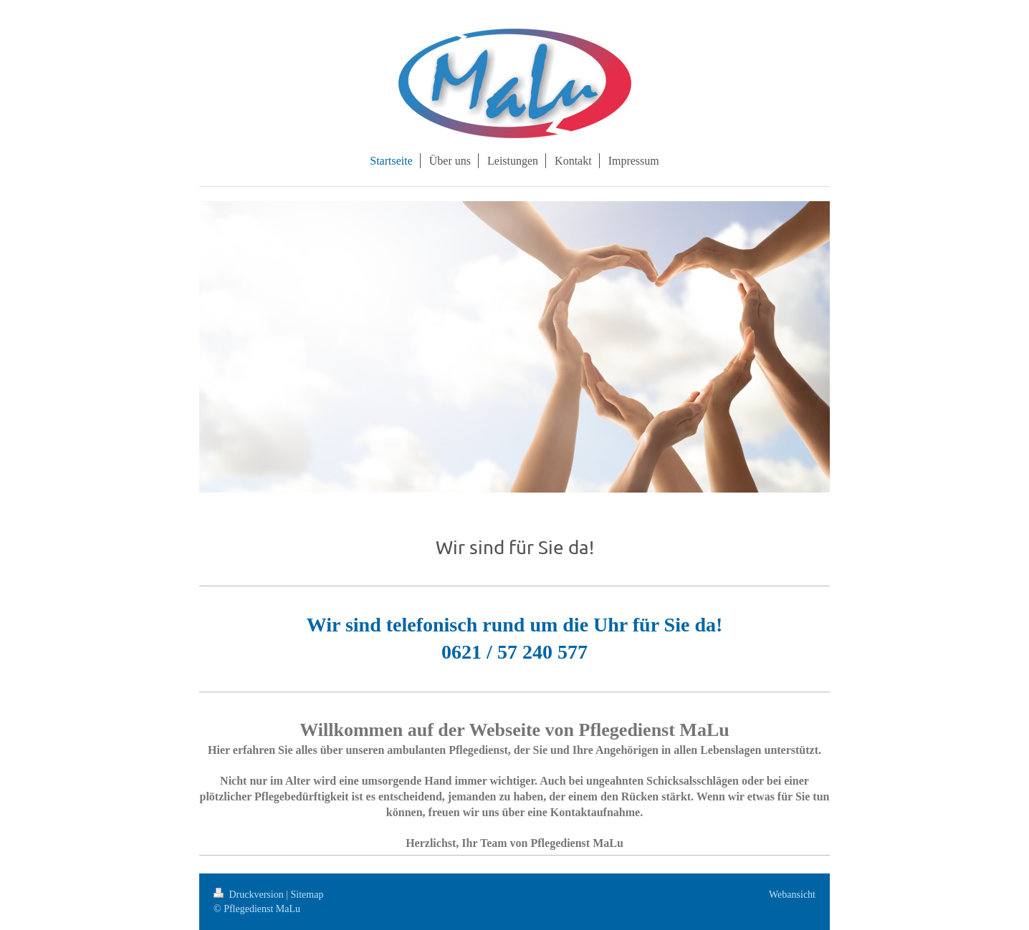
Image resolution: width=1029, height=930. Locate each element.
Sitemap (307, 894)
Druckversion (250, 894)
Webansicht (792, 894)
